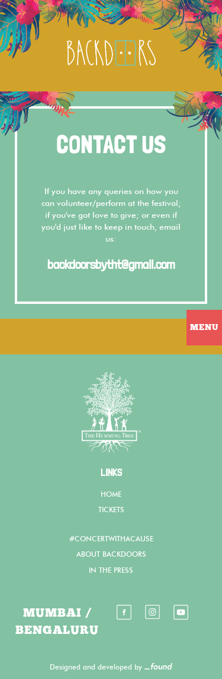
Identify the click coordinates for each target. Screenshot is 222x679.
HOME (111, 495)
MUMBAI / (57, 613)
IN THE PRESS (111, 571)
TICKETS (111, 510)
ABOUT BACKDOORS (111, 555)
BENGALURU (57, 630)
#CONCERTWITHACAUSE (111, 539)
